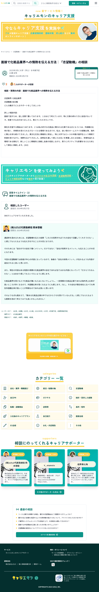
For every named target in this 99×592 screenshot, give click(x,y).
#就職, (20, 311)
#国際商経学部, (62, 311)
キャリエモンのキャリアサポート (17, 553)
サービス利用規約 (58, 553)
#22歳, (31, 311)
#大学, (46, 311)
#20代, (26, 311)
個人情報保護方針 (25, 564)
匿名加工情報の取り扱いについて (65, 555)
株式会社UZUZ (11, 564)
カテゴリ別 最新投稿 (50, 534)
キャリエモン (5, 52)
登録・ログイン (79, 3)
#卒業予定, (53, 311)
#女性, (15, 311)
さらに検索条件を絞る (51, 3)
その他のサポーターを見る (49, 492)
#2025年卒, (39, 311)
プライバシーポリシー (74, 553)
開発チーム (38, 564)
